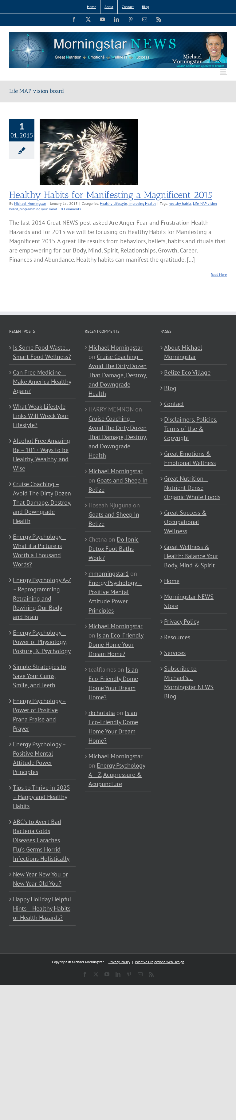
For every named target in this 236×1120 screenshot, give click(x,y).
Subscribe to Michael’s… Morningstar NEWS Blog (189, 682)
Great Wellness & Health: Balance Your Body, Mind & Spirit (191, 556)
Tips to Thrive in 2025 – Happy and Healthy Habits (41, 797)
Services (175, 653)
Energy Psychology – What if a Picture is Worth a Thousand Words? (39, 550)
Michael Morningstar (30, 203)
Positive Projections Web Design (159, 961)
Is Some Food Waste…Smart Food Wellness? (42, 352)
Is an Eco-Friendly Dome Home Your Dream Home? (116, 644)
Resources (177, 637)
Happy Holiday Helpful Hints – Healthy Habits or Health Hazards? (42, 908)
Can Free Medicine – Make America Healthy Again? (42, 381)
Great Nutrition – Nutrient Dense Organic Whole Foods (192, 488)
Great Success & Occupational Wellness (185, 522)
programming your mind (38, 209)
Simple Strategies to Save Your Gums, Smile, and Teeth (39, 676)
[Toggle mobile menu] (223, 71)
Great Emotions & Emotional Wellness (190, 458)
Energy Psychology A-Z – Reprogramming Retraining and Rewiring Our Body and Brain (42, 598)
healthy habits (180, 203)
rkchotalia (101, 713)
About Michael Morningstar (183, 352)
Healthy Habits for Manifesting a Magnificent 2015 (110, 195)
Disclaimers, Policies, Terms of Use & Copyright (191, 428)
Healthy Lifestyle (113, 203)
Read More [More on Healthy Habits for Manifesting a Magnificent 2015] (219, 274)
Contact (174, 404)
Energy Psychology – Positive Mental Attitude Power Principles (39, 758)
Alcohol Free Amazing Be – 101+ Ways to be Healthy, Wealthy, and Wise (41, 454)
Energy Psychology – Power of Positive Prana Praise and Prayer (39, 715)
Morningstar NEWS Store (189, 601)
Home (171, 581)
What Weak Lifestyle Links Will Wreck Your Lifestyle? (41, 416)
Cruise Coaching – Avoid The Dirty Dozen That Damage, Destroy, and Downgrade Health (42, 502)
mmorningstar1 (108, 574)
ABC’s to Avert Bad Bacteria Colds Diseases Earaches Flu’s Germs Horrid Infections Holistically (41, 840)
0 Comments (71, 209)
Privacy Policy (181, 622)
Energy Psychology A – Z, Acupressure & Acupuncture (116, 774)
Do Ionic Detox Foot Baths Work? (113, 548)
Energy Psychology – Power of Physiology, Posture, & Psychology (42, 642)
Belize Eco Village (187, 372)
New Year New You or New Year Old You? (40, 879)
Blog (170, 388)
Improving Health (142, 203)
